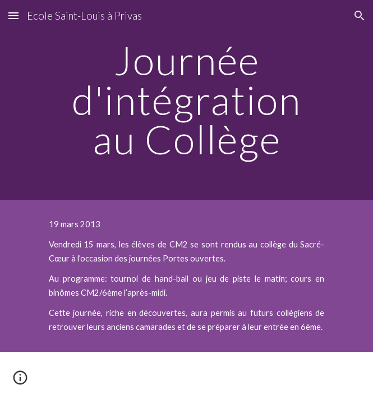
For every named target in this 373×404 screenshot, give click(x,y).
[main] (186, 100)
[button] (13, 15)
